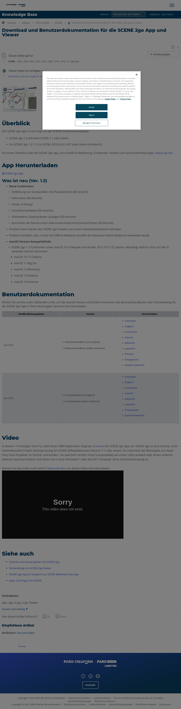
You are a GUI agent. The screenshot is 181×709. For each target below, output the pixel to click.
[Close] (136, 74)
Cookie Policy (110, 99)
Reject (91, 115)
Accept (91, 107)
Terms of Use (125, 99)
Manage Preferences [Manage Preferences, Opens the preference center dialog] (91, 123)
